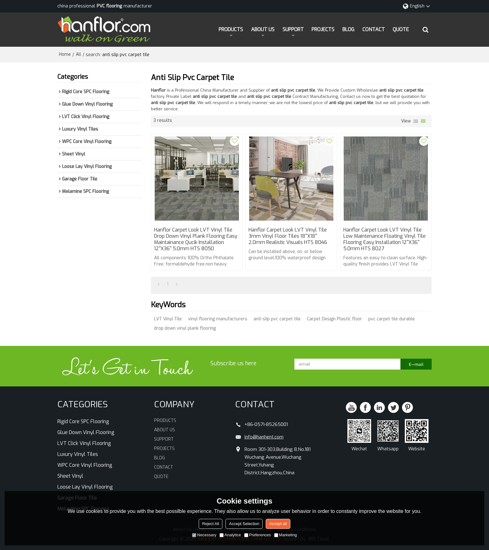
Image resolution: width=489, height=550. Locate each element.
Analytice (230, 535)
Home (65, 54)
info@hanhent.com (263, 437)
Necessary (204, 535)
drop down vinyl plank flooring (185, 328)
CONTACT (373, 29)
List (415, 121)
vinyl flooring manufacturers (217, 319)
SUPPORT (293, 29)
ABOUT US (262, 29)
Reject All (210, 523)
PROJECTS (323, 29)
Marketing (285, 535)
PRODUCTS (231, 29)
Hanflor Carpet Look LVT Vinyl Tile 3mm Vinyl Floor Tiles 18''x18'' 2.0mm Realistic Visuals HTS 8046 (288, 236)
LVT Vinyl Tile (168, 319)
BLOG (348, 29)
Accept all (278, 523)
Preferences (257, 535)
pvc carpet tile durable (391, 319)
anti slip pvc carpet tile (277, 319)
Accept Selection (244, 523)
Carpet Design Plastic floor (334, 319)
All (78, 54)
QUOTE (401, 29)
